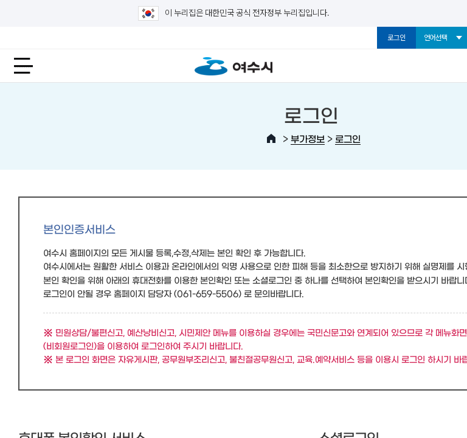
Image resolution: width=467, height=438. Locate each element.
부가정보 (308, 138)
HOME (271, 139)
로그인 (396, 37)
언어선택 (436, 37)
